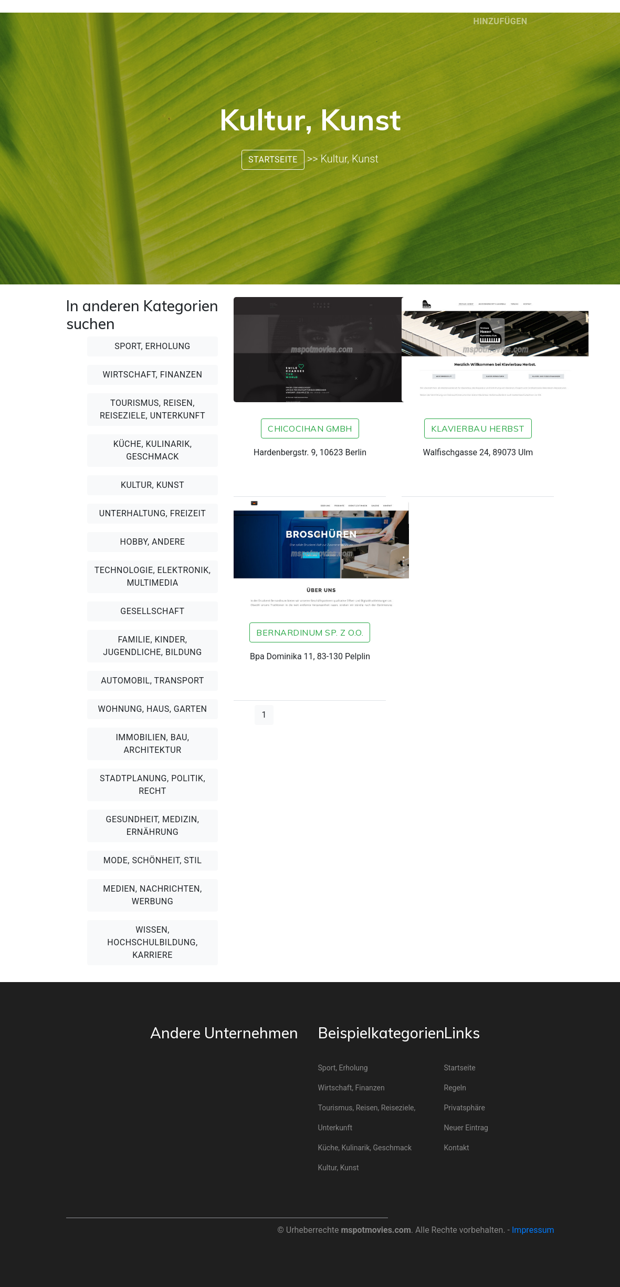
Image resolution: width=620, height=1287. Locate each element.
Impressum (533, 1230)
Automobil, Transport (152, 681)
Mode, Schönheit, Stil (152, 860)
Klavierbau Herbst (478, 428)
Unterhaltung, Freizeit (152, 513)
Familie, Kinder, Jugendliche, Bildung (152, 646)
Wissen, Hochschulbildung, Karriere (152, 942)
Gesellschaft (152, 611)
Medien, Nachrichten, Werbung (152, 895)
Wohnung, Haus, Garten (152, 709)
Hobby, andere (152, 542)
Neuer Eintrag (466, 1127)
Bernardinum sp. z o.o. (309, 632)
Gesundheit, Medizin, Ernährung (152, 825)
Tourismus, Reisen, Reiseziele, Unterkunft (152, 409)
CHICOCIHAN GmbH (310, 428)
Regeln (455, 1088)
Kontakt (456, 1147)
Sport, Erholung (152, 346)
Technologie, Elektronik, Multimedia (152, 576)
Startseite (273, 160)
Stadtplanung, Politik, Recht (152, 784)
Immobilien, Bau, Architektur (152, 743)
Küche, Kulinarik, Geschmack (152, 450)
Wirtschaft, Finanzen (153, 375)
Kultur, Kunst (152, 485)
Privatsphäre (464, 1108)
